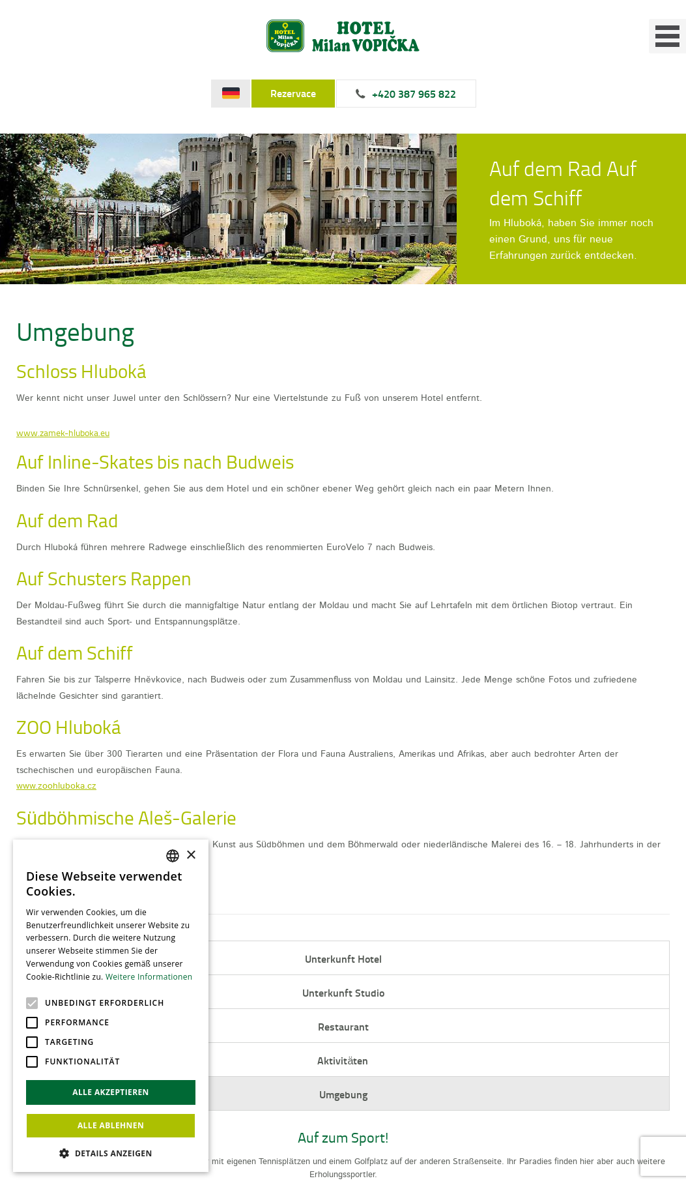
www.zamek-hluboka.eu (62, 432)
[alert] (110, 1006)
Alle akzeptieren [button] (110, 1092)
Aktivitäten (342, 1060)
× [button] (190, 855)
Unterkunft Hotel (343, 958)
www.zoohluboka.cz (56, 786)
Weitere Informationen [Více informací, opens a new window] (149, 976)
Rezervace (293, 93)
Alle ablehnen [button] (111, 1125)
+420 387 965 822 (414, 94)
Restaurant (343, 1026)
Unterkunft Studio (343, 992)
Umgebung (343, 1094)
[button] (110, 1153)
